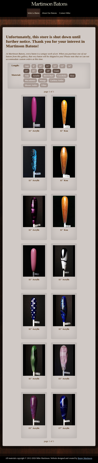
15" (26, 71)
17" (41, 71)
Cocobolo (62, 75)
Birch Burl (48, 75)
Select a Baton (33, 13)
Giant (56, 71)
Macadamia (30, 80)
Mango (42, 80)
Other (43, 85)
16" (33, 71)
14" (69, 66)
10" (40, 66)
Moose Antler (31, 85)
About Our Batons (49, 13)
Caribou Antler (57, 80)
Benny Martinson (85, 458)
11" (47, 66)
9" (34, 66)
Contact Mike (64, 13)
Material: (16, 75)
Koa (72, 75)
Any (27, 66)
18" (48, 71)
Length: (15, 65)
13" (62, 66)
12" (55, 66)
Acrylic (36, 75)
